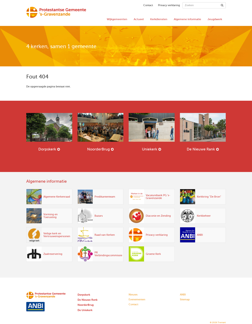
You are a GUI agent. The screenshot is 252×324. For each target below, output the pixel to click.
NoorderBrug (101, 132)
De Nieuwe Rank (203, 132)
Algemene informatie (187, 19)
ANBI (183, 294)
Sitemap (185, 299)
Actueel (139, 19)
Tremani (222, 322)
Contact (148, 5)
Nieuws (133, 294)
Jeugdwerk (215, 19)
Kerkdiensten (158, 19)
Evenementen (137, 299)
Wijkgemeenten (117, 19)
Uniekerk (152, 132)
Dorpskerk (49, 132)
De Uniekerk (85, 310)
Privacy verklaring (169, 5)
